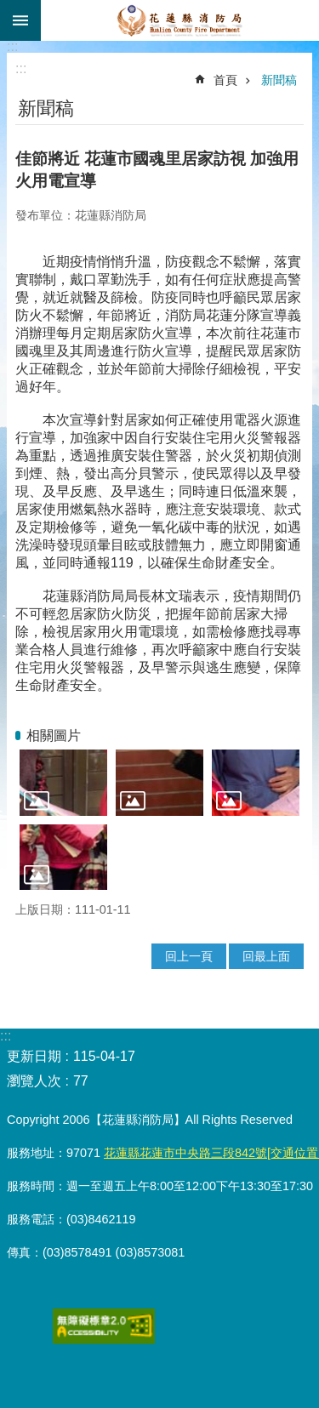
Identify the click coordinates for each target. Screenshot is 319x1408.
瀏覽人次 (34, 1081)
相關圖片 (53, 735)
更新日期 (34, 1056)
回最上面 (266, 956)
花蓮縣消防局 (180, 20)
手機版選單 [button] (20, 20)
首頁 (225, 80)
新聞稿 (279, 80)
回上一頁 (189, 956)
